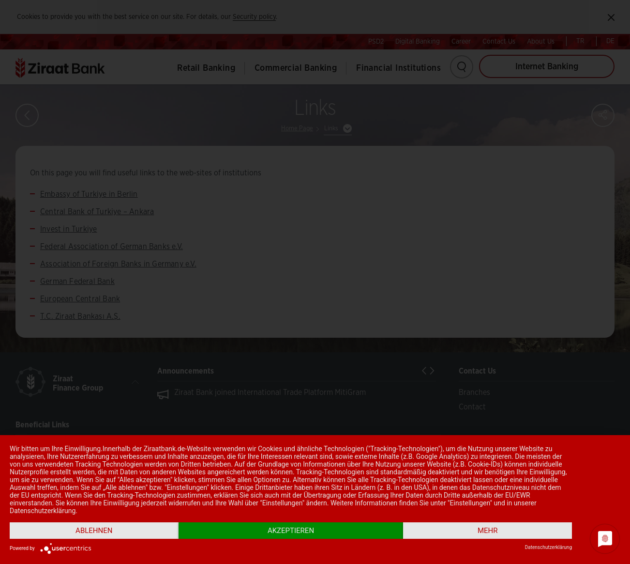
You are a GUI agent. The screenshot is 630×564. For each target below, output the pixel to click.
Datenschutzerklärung (548, 547)
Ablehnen (93, 530)
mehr (488, 530)
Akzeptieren (291, 530)
